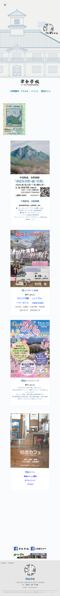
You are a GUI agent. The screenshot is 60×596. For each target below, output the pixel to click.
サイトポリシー (51, 592)
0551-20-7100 (32, 585)
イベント (35, 91)
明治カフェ (46, 91)
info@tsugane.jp (32, 587)
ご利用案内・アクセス (18, 91)
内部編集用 (11, 563)
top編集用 (3, 563)
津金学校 (30, 570)
